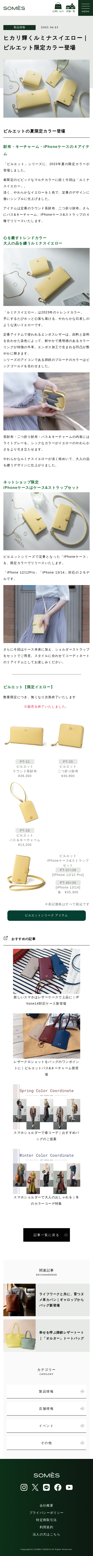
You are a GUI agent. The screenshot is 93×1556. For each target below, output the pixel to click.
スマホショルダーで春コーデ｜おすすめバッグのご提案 (46, 1112)
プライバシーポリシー (46, 1512)
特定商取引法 (46, 1520)
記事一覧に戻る (51, 1235)
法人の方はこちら (46, 1534)
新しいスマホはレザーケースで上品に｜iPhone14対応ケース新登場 (46, 977)
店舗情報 (61, 1408)
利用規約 (47, 1527)
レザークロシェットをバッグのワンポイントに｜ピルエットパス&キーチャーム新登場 (46, 1044)
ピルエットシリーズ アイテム (46, 915)
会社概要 (47, 1505)
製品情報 (20, 27)
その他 (62, 1443)
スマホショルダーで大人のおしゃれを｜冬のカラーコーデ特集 (46, 1177)
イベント (61, 1426)
